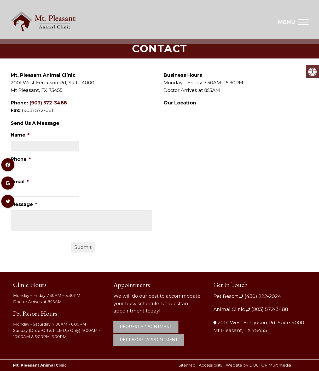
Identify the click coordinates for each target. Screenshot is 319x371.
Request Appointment (146, 326)
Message (24, 204)
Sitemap (187, 365)
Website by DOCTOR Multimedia (258, 365)
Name (20, 135)
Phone (21, 159)
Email (20, 182)
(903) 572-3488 (48, 103)
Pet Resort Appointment (149, 339)
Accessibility (210, 365)
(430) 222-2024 (262, 296)
